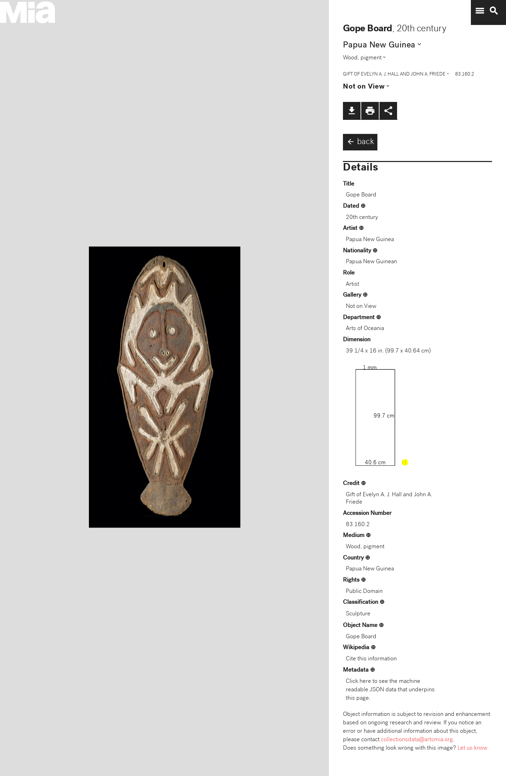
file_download (351, 110)
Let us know (472, 748)
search (493, 11)
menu (479, 11)
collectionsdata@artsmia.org (417, 740)
